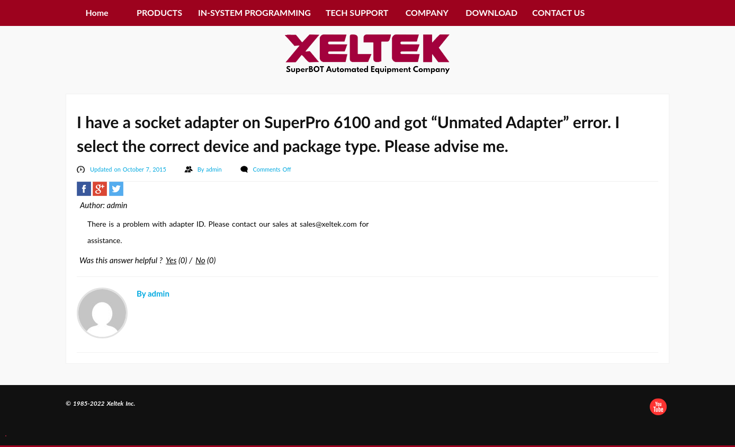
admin (214, 169)
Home (96, 12)
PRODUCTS (159, 12)
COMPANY (427, 12)
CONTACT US (558, 12)
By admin (153, 293)
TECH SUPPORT (357, 12)
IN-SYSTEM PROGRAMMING (254, 12)
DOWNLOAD (491, 12)
